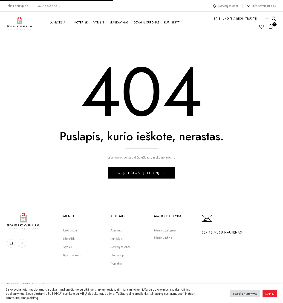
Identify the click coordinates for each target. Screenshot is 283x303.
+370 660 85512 (48, 5)
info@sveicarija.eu (264, 5)
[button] (272, 27)
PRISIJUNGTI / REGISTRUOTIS (236, 19)
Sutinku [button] (269, 293)
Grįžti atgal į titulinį (139, 172)
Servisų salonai (225, 5)
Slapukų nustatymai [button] (245, 293)
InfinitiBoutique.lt (17, 5)
